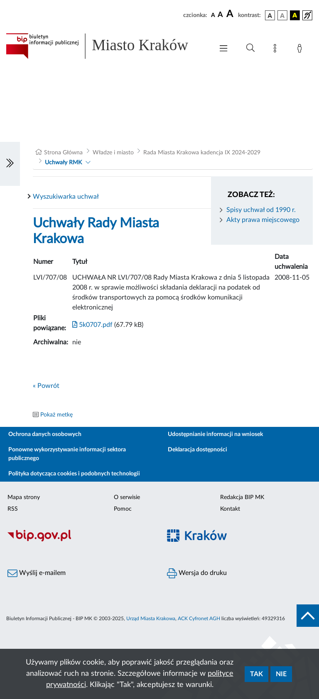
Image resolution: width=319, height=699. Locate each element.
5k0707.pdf (92, 324)
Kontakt (230, 509)
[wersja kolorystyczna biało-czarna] (282, 15)
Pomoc (123, 509)
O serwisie (127, 497)
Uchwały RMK (63, 163)
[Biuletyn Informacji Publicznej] (79, 540)
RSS (12, 509)
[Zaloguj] (301, 50)
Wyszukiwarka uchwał (66, 196)
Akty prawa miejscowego (262, 220)
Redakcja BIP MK (242, 497)
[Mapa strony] (276, 50)
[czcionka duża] (231, 14)
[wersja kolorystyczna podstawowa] (270, 15)
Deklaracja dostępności (197, 450)
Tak (256, 674)
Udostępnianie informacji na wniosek (215, 434)
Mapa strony (23, 497)
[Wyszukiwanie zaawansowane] (250, 48)
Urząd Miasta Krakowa (150, 618)
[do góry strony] (308, 615)
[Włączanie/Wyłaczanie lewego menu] (10, 164)
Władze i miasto (113, 153)
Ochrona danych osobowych (44, 434)
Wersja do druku (197, 573)
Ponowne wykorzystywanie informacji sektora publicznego (67, 454)
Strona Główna (63, 153)
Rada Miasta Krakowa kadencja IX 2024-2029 (201, 153)
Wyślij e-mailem (36, 573)
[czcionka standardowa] (213, 15)
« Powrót (46, 385)
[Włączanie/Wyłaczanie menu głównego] (223, 49)
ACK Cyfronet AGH (199, 618)
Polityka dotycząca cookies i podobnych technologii (74, 474)
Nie (281, 674)
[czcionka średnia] (220, 15)
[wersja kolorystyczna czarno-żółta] (295, 15)
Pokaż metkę (56, 415)
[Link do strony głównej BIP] (105, 46)
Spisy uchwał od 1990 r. (261, 210)
